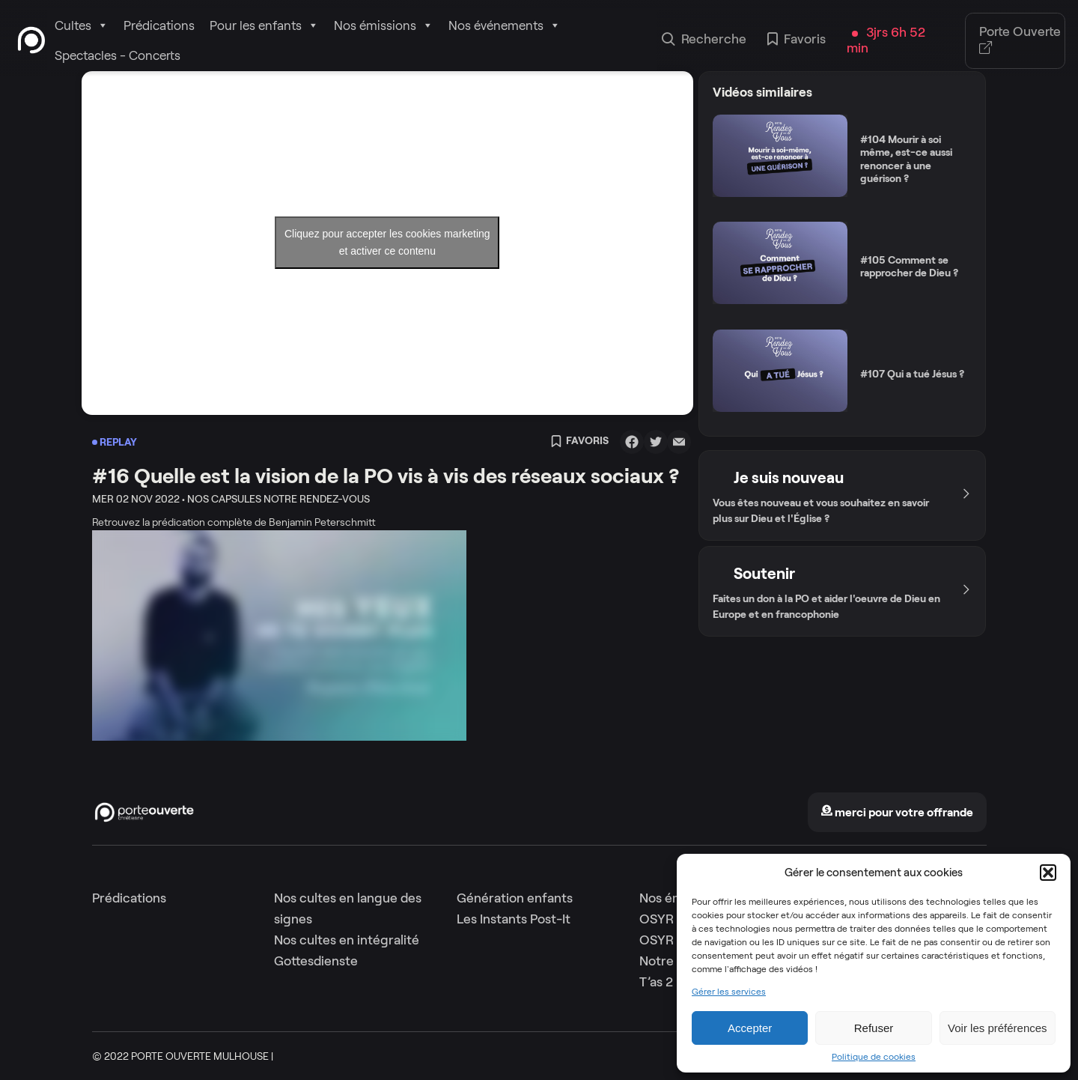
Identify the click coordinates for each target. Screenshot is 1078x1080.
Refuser (874, 1028)
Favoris (796, 40)
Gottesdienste (316, 960)
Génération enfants (515, 898)
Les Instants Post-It (513, 918)
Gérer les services (729, 991)
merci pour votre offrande (896, 812)
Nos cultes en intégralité (346, 939)
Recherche (704, 40)
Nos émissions (383, 25)
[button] (1048, 872)
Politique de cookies (874, 1056)
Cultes (82, 25)
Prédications (159, 25)
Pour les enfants (264, 25)
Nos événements (504, 25)
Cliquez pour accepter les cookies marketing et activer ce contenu (387, 242)
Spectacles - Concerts (117, 55)
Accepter (750, 1028)
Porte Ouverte (1020, 40)
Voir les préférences (997, 1028)
